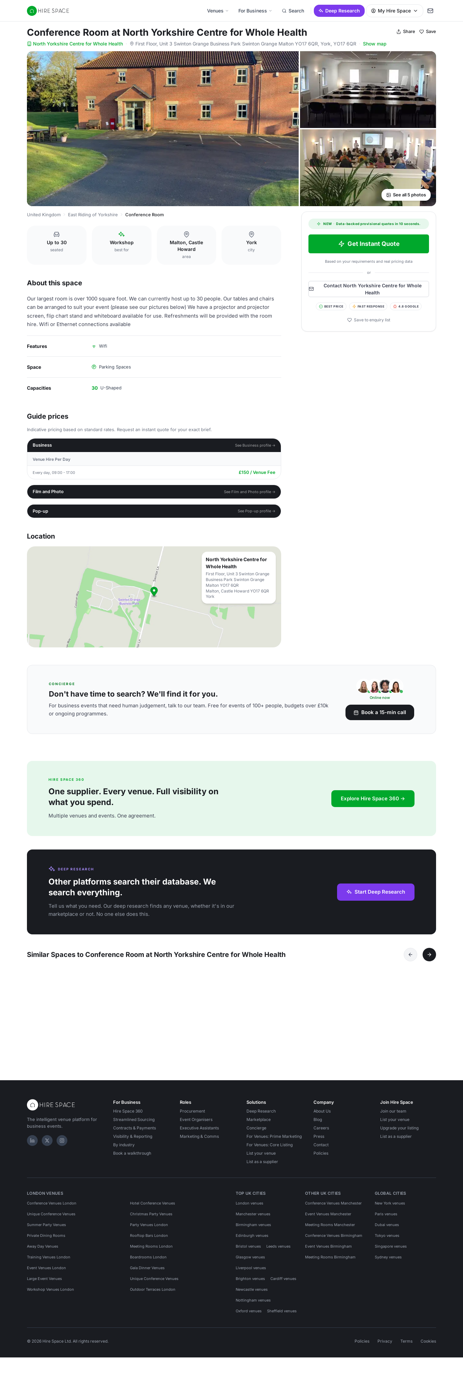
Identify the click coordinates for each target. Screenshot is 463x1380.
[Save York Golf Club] (115, 975)
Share (405, 31)
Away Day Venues (42, 1250)
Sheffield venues (282, 1315)
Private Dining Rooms (46, 1239)
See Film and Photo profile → (250, 491)
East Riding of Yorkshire (93, 214)
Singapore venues (391, 1250)
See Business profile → (255, 445)
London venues (249, 1207)
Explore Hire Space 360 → (373, 798)
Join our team (393, 1115)
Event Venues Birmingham (328, 1250)
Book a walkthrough (132, 1157)
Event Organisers (196, 1123)
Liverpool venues (251, 1272)
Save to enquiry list (368, 319)
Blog (317, 1123)
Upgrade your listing (399, 1131)
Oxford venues (249, 1315)
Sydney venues (388, 1261)
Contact (321, 1148)
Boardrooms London (148, 1261)
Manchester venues (253, 1218)
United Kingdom (44, 214)
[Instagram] (62, 1145)
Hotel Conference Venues (152, 1207)
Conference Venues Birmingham (333, 1239)
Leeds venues (278, 1250)
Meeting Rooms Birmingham (330, 1261)
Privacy (384, 1345)
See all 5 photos (406, 194)
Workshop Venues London (50, 1293)
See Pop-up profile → (257, 511)
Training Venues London (48, 1261)
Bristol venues (248, 1250)
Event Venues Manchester (328, 1218)
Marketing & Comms (199, 1140)
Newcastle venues (252, 1293)
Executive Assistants (199, 1131)
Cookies (428, 1345)
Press (318, 1140)
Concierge (256, 1131)
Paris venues (386, 1218)
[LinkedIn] (32, 1145)
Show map (375, 43)
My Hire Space (394, 10)
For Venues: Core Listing (269, 1148)
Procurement (192, 1115)
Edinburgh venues (252, 1239)
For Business (255, 10)
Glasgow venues (250, 1261)
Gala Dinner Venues (147, 1272)
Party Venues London (149, 1228)
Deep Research (339, 10)
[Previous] (410, 954)
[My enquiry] (430, 11)
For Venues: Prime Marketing (274, 1140)
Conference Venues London (51, 1207)
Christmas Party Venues (151, 1218)
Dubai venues (387, 1228)
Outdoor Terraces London (152, 1293)
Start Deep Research (375, 892)
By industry (124, 1148)
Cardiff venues (283, 1282)
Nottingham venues (253, 1304)
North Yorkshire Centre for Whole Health (75, 43)
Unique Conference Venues (51, 1218)
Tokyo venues (387, 1239)
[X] (47, 1145)
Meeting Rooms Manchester (330, 1228)
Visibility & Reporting (132, 1140)
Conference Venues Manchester (333, 1207)
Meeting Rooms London (151, 1250)
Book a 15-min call (380, 712)
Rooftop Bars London (149, 1239)
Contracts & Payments (134, 1131)
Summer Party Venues (46, 1228)
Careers (321, 1131)
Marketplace (258, 1123)
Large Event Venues (44, 1282)
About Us (322, 1115)
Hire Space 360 (128, 1115)
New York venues (390, 1207)
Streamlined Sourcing (134, 1123)
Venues (218, 10)
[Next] (429, 954)
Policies (320, 1157)
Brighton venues (250, 1282)
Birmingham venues (253, 1228)
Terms (406, 1345)
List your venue (261, 1157)
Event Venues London (46, 1272)
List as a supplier (262, 1165)
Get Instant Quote (369, 243)
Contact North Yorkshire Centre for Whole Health (365, 289)
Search (293, 10)
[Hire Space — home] (48, 11)
